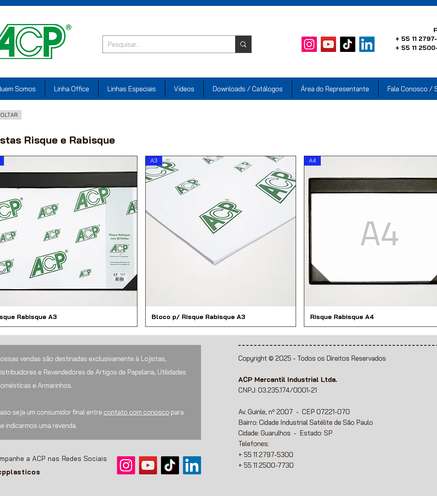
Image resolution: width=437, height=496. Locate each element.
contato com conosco (136, 412)
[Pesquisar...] (163, 44)
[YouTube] (328, 44)
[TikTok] (347, 44)
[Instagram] (309, 44)
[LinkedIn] (367, 44)
